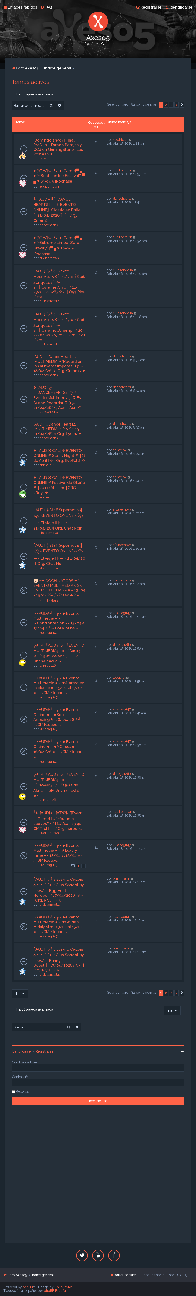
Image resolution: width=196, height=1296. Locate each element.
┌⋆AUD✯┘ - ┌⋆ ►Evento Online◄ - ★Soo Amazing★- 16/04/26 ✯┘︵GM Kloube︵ (57, 717)
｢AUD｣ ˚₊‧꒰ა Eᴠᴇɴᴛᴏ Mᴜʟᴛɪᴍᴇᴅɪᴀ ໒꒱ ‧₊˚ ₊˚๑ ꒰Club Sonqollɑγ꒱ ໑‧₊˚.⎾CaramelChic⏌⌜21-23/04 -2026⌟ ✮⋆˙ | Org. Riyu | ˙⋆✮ (59, 284)
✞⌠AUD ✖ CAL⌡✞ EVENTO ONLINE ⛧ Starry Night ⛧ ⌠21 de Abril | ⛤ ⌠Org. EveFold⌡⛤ (59, 455)
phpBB (28, 1287)
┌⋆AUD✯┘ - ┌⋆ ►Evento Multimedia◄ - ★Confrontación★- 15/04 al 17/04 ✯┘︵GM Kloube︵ (59, 620)
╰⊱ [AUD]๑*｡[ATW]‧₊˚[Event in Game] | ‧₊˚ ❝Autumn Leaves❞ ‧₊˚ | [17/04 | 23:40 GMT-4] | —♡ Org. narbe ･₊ (58, 820)
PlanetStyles (63, 1287)
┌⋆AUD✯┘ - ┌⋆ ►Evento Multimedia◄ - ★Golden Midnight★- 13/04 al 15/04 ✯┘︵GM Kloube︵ (58, 924)
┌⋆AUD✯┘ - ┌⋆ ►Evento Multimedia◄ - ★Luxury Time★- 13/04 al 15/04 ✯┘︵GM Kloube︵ (58, 853)
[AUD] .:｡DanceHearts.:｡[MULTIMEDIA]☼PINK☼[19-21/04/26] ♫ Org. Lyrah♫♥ (57, 429)
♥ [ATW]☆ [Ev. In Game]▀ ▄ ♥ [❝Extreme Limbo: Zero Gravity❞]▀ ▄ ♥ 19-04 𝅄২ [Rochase (57, 245)
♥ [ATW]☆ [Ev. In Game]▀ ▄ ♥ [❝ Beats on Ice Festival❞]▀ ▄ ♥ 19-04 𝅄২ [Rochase (59, 175)
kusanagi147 (48, 632)
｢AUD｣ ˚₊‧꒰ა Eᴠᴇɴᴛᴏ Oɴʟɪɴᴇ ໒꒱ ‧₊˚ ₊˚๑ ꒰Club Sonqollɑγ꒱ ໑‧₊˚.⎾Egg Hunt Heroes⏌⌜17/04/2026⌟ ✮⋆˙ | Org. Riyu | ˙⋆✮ (59, 889)
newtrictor (47, 158)
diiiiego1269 (49, 665)
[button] (182, 105)
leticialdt (119, 677)
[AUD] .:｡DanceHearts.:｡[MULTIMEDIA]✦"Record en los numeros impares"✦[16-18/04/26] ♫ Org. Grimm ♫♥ (59, 363)
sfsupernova (49, 533)
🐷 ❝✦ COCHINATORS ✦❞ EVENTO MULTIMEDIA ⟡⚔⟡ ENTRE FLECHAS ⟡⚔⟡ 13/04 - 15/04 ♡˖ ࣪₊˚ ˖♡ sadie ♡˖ (59, 587)
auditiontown (49, 186)
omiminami (121, 878)
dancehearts (49, 225)
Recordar (23, 1091)
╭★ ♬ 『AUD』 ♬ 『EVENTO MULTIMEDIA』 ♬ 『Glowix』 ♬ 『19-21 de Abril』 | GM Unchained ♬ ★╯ (58, 785)
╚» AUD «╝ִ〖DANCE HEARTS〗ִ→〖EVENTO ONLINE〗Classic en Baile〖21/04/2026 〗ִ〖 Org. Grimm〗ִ (57, 210)
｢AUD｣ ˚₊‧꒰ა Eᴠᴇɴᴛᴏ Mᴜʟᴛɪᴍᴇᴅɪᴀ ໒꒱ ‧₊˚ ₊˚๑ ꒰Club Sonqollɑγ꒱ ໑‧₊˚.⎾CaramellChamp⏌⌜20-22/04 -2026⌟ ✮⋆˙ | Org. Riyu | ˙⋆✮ (59, 327)
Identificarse (21, 1051)
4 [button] (176, 105)
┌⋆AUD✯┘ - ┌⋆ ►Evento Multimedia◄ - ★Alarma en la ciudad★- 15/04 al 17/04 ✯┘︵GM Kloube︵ (58, 685)
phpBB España (55, 1291)
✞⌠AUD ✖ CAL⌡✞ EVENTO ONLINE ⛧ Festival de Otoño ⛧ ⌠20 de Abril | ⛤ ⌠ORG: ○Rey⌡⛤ (59, 485)
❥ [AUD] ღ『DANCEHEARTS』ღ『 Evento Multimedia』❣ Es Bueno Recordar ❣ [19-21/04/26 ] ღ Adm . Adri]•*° (57, 397)
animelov (46, 465)
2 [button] (166, 105)
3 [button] (171, 105)
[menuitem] (46, 7)
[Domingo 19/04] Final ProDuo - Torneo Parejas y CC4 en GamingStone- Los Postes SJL (58, 147)
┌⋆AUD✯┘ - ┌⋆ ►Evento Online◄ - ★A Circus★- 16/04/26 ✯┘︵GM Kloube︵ (57, 749)
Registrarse (45, 1051)
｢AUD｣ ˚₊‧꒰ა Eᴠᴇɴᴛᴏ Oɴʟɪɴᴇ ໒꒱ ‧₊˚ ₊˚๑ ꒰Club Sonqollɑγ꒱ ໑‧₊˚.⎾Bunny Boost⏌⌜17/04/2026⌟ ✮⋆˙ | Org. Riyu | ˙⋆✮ (58, 959)
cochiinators (49, 601)
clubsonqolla (50, 301)
